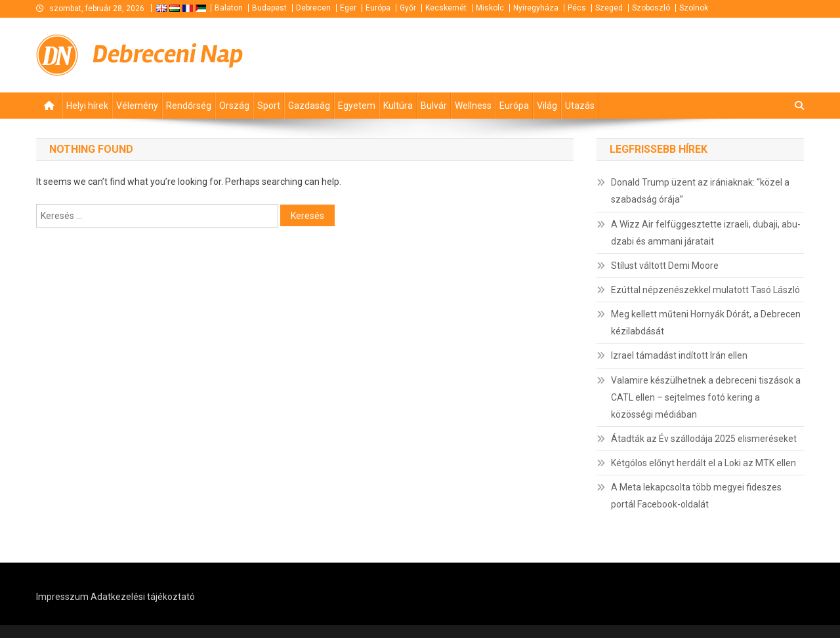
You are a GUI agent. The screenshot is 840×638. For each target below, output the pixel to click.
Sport (268, 105)
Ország (234, 105)
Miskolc (490, 7)
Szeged (609, 7)
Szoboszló (651, 7)
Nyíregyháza (535, 7)
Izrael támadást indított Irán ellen (679, 355)
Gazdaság (309, 105)
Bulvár (434, 105)
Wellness (473, 105)
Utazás (580, 105)
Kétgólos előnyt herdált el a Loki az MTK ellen (703, 463)
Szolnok (693, 7)
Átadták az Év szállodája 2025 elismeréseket (704, 438)
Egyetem (356, 105)
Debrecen (313, 7)
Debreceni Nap (168, 54)
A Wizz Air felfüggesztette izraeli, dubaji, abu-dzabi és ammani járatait (706, 233)
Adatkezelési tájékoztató (143, 596)
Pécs (577, 7)
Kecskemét (446, 7)
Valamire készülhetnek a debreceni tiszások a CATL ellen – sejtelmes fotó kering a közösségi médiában (706, 397)
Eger (348, 7)
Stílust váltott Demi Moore (665, 265)
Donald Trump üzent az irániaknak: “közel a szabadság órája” (700, 191)
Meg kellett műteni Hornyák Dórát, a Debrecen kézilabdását (706, 322)
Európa (378, 7)
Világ (547, 105)
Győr (408, 7)
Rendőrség (188, 105)
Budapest (269, 7)
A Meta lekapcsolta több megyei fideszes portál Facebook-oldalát (696, 495)
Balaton (229, 7)
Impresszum (62, 596)
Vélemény (137, 105)
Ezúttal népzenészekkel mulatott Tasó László (705, 290)
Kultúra (398, 105)
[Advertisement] (646, 53)
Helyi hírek (87, 105)
